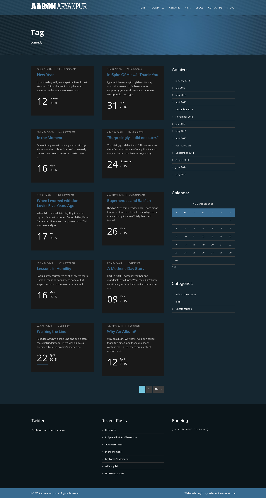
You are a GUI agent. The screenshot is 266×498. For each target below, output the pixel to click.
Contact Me (215, 7)
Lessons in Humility (54, 268)
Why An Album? (121, 331)
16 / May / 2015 (45, 262)
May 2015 (180, 131)
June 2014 (180, 167)
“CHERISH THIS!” (114, 444)
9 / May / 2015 (114, 262)
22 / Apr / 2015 (45, 325)
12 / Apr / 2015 (115, 325)
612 (131, 194)
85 (129, 131)
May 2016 (180, 95)
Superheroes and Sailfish (129, 200)
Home (142, 7)
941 (60, 262)
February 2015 (183, 145)
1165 (59, 194)
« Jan (174, 266)
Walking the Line (51, 331)
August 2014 (182, 160)
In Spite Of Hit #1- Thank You (132, 75)
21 (128, 69)
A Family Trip (112, 466)
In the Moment (49, 138)
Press (188, 7)
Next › (158, 389)
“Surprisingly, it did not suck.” (132, 138)
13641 (60, 69)
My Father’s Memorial (117, 459)
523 (60, 131)
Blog (177, 301)
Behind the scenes (185, 294)
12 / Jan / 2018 (44, 69)
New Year (45, 75)
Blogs (199, 7)
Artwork (174, 7)
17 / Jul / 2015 (44, 194)
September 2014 (184, 152)
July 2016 (180, 87)
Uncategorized (183, 308)
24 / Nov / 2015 (115, 131)
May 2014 (180, 174)
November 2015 (184, 116)
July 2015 (180, 124)
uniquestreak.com (225, 493)
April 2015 (180, 138)
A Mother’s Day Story (125, 268)
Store (230, 7)
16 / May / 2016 (45, 131)
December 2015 (184, 109)
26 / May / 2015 (115, 194)
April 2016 (180, 102)
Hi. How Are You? (114, 473)
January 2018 (182, 80)
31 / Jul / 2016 (114, 69)
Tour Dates (157, 7)
